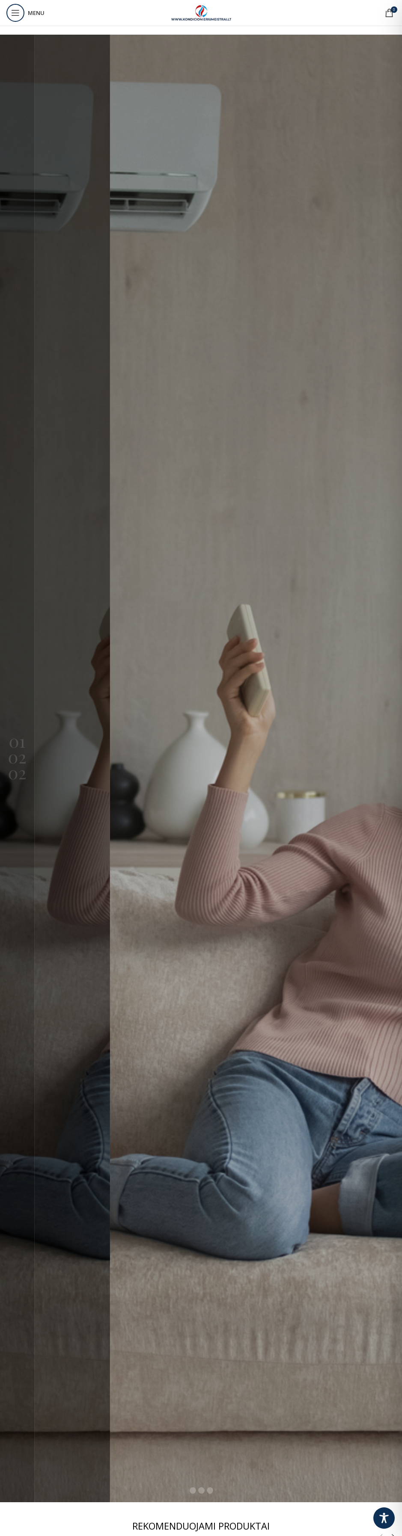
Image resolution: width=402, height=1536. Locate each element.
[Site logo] (201, 12)
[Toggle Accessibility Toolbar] (384, 1518)
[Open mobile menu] (25, 12)
